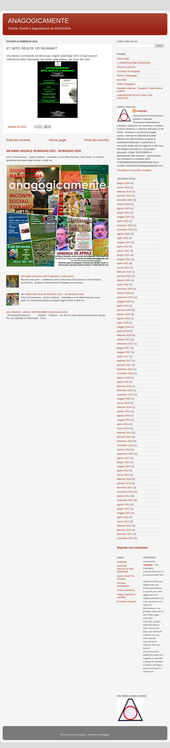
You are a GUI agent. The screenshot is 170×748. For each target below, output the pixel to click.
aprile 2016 (123, 382)
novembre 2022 (125, 229)
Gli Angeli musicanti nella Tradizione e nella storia (47, 276)
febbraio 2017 (124, 360)
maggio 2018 (124, 327)
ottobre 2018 (123, 314)
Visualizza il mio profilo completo (134, 170)
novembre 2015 (125, 394)
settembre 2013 (125, 453)
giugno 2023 (123, 212)
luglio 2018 (122, 322)
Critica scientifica (126, 590)
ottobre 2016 (123, 377)
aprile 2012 (123, 517)
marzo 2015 (123, 403)
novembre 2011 (125, 538)
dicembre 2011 (125, 534)
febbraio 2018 (124, 335)
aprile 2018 (123, 331)
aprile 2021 (123, 263)
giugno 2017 (123, 348)
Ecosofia (121, 79)
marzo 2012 (123, 521)
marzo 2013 (123, 474)
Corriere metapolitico (123, 584)
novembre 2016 (125, 373)
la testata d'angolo (126, 601)
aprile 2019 (123, 305)
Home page (57, 140)
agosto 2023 (123, 208)
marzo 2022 (123, 250)
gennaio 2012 (124, 530)
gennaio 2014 (124, 436)
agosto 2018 (123, 318)
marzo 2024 (123, 187)
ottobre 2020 (123, 280)
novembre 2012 (125, 491)
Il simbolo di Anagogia (128, 71)
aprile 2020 (123, 284)
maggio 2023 (124, 217)
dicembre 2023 (125, 200)
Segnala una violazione (132, 547)
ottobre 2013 (123, 449)
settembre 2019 (125, 297)
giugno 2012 (123, 508)
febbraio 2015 (124, 407)
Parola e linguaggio (127, 75)
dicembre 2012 (125, 487)
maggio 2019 (124, 301)
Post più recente (18, 140)
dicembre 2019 (125, 288)
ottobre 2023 (123, 204)
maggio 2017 (124, 352)
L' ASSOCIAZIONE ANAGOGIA (133, 62)
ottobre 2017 (123, 339)
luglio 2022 (122, 238)
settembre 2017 (125, 343)
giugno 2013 (123, 462)
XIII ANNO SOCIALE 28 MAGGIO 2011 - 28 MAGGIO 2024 (43, 150)
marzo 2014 (123, 428)
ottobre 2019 (123, 293)
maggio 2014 (124, 420)
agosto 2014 (123, 415)
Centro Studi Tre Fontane (125, 577)
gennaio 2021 (124, 276)
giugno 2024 (123, 183)
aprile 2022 (123, 246)
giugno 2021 (123, 255)
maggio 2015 (124, 398)
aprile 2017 (123, 356)
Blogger (105, 734)
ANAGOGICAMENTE (38, 20)
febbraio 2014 (124, 432)
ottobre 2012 (123, 496)
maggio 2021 (124, 259)
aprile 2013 (123, 470)
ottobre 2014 (123, 411)
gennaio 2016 (124, 386)
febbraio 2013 (124, 479)
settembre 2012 (125, 500)
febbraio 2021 (124, 271)
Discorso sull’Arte (126, 67)
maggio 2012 (124, 513)
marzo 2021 (123, 267)
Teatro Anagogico (126, 84)
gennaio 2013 (124, 483)
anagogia (141, 111)
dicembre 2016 (125, 369)
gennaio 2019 (124, 310)
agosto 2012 (123, 504)
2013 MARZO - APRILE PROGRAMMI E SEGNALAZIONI (37, 312)
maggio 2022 (124, 242)
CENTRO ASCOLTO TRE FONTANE (125, 569)
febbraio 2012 (124, 525)
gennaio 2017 (124, 365)
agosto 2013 (123, 458)
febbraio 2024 (124, 191)
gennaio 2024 (124, 195)
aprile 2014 (123, 424)
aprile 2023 (123, 221)
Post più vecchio (96, 140)
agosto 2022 (123, 233)
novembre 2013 (125, 445)
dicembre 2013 (125, 441)
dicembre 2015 (125, 390)
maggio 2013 (124, 466)
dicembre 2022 (125, 225)
